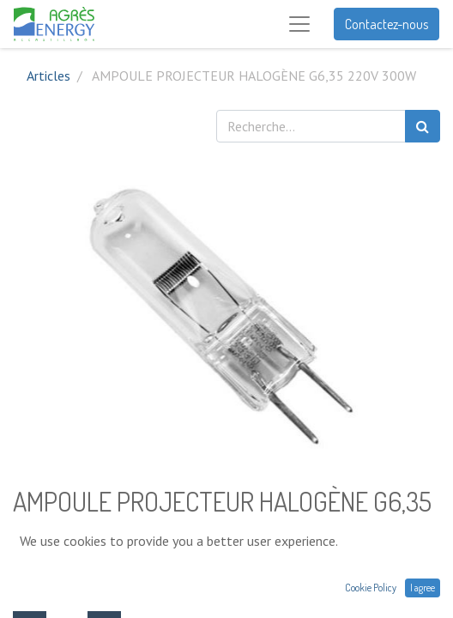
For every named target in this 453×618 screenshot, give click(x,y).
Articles (48, 75)
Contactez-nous (386, 24)
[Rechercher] (422, 126)
